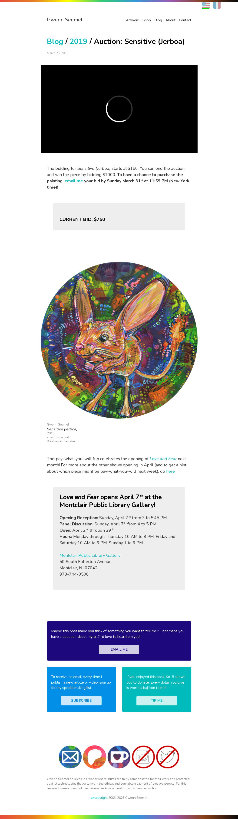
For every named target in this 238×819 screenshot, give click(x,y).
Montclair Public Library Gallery (90, 555)
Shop (146, 20)
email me (74, 181)
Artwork (132, 20)
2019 (78, 41)
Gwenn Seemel (65, 19)
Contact (185, 20)
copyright (99, 798)
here (170, 471)
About (170, 20)
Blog (158, 20)
